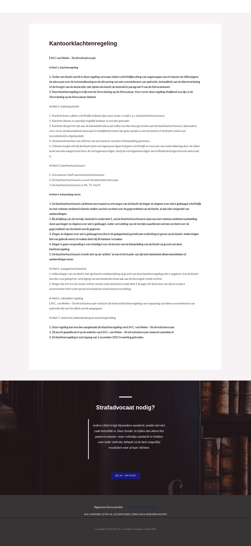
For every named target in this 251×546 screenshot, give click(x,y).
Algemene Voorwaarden (107, 507)
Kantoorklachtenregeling (143, 507)
